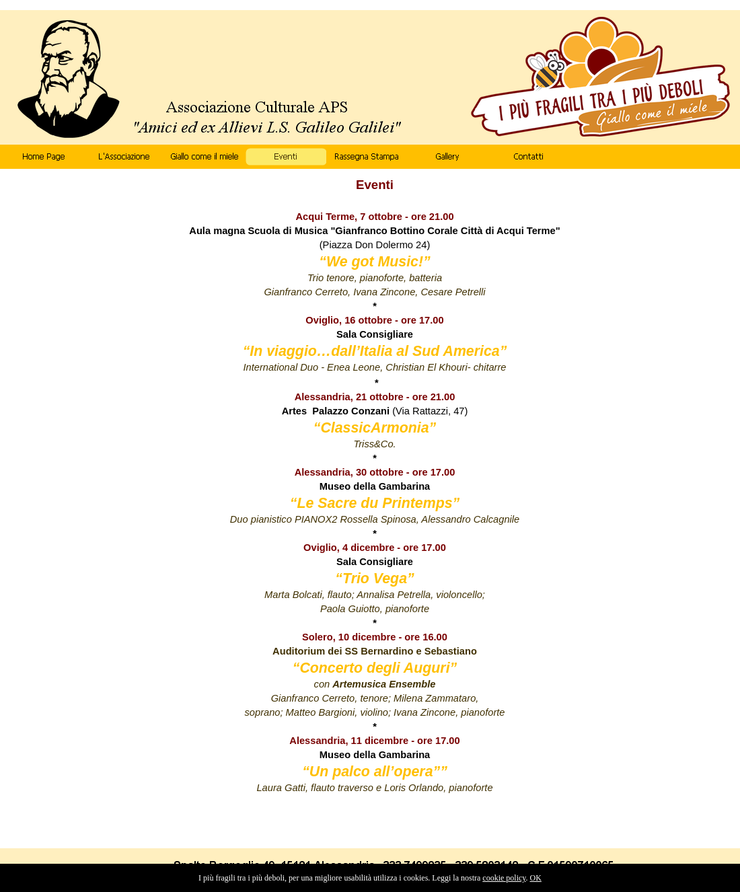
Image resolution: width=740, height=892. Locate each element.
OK (536, 878)
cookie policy (503, 878)
